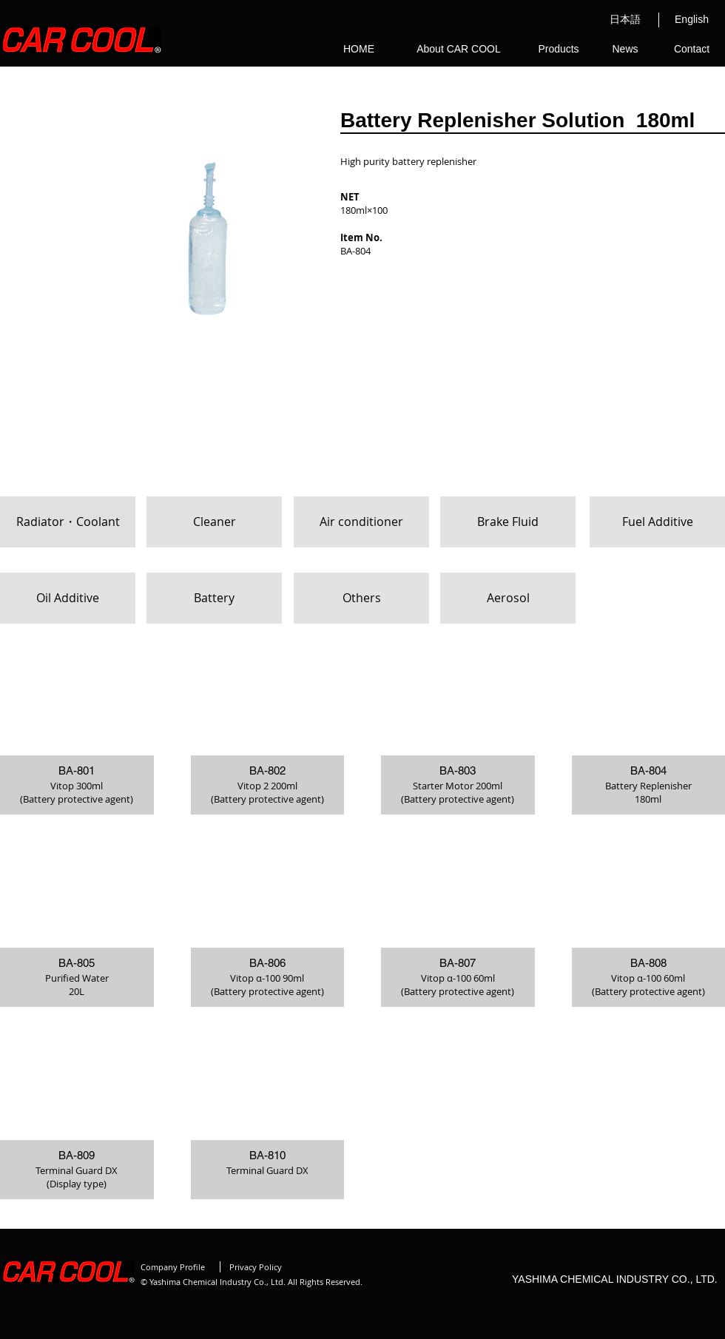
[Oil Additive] (67, 598)
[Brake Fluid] (508, 521)
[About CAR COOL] (458, 49)
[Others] (361, 598)
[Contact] (691, 49)
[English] (691, 20)
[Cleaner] (214, 521)
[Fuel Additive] (657, 521)
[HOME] (359, 49)
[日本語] (625, 20)
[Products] (558, 49)
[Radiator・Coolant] (67, 521)
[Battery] (214, 598)
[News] (625, 49)
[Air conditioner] (361, 521)
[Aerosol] (508, 598)
